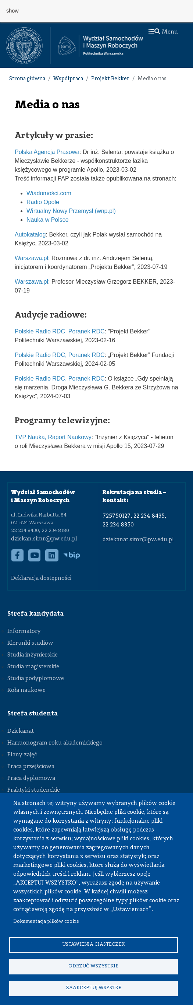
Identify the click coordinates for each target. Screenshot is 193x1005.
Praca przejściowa (30, 767)
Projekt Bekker (110, 79)
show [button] (12, 10)
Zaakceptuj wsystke (93, 987)
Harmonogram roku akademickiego (55, 743)
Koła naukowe (26, 690)
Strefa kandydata (35, 613)
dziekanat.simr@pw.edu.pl (138, 540)
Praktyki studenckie (33, 790)
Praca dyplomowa (31, 778)
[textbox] (28, 45)
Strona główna (27, 79)
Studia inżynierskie (32, 655)
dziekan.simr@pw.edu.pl (44, 539)
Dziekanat (20, 731)
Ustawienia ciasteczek (93, 944)
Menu (163, 32)
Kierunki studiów (30, 643)
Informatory (24, 631)
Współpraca (68, 79)
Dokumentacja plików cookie (46, 921)
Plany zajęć (22, 755)
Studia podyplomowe (35, 679)
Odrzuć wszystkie (93, 966)
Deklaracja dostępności (41, 578)
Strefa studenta (32, 713)
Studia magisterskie (33, 667)
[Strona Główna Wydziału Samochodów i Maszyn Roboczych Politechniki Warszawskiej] (100, 46)
